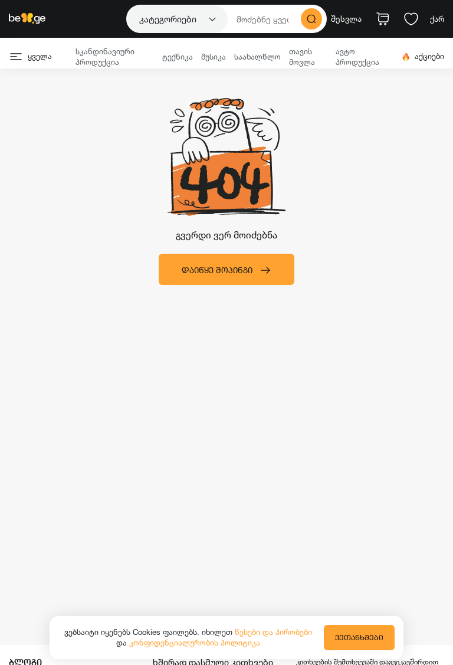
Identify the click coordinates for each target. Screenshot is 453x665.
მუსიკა (213, 56)
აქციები (422, 56)
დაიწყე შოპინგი (226, 270)
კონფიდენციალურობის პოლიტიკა (194, 642)
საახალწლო (257, 56)
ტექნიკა (177, 56)
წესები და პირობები (273, 632)
